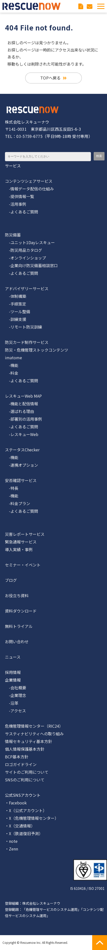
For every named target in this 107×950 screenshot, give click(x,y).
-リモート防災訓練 (23, 327)
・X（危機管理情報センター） (32, 818)
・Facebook (16, 803)
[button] (101, 6)
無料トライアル (19, 626)
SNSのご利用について (24, 780)
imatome (13, 357)
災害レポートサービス (24, 534)
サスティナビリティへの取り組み (34, 734)
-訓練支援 (15, 319)
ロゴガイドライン (21, 764)
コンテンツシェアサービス (28, 181)
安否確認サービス (21, 480)
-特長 (11, 488)
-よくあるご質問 (21, 212)
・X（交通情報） (20, 826)
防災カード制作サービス (26, 342)
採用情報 (13, 672)
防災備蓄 (13, 235)
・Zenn (11, 849)
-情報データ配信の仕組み (29, 189)
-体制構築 (15, 296)
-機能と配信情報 (21, 404)
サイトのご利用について (26, 772)
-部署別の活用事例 (23, 419)
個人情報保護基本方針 (24, 749)
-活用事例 (15, 204)
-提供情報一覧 (19, 196)
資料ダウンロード (81, 6)
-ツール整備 (17, 311)
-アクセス (15, 711)
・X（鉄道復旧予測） (24, 833)
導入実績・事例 (19, 549)
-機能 (11, 365)
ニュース (13, 657)
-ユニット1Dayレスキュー (30, 242)
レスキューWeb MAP (23, 396)
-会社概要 (15, 688)
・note (11, 841)
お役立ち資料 (17, 595)
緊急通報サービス (21, 542)
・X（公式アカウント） (26, 810)
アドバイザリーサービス (26, 288)
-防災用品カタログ (23, 250)
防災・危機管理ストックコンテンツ (36, 350)
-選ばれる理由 (19, 411)
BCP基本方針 (16, 757)
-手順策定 (15, 304)
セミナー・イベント (23, 565)
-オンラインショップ (25, 258)
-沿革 (11, 703)
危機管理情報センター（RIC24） (34, 726)
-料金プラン (17, 503)
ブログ (11, 580)
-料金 (11, 373)
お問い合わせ (90, 6)
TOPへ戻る (50, 78)
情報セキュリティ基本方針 (28, 741)
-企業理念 (15, 695)
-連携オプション (21, 465)
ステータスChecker (22, 450)
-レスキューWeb (21, 434)
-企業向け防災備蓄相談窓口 (31, 265)
